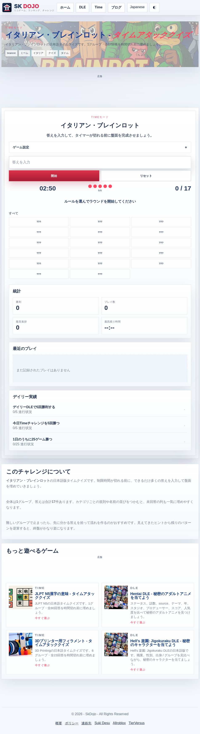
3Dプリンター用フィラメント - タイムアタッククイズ (63, 643)
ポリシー (71, 723)
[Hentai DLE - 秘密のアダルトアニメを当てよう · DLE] (116, 597)
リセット (146, 175)
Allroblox (119, 723)
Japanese (137, 7)
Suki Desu (102, 723)
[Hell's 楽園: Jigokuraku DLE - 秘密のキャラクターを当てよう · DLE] (116, 644)
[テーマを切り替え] (155, 7)
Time (98, 7)
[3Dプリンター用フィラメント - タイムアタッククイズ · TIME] (20, 644)
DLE (82, 7)
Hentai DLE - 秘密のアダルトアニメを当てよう (160, 596)
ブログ (116, 7)
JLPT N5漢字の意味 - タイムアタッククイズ (65, 596)
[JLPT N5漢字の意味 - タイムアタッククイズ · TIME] (20, 597)
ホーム (65, 7)
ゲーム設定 (21, 147)
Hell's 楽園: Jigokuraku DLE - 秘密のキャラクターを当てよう (160, 643)
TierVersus (137, 723)
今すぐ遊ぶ (42, 618)
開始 (54, 175)
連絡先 (86, 723)
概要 (58, 723)
